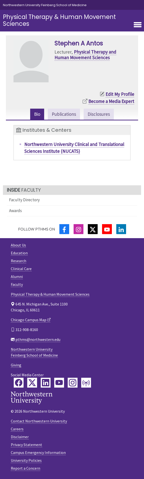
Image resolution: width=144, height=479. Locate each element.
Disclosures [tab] (99, 114)
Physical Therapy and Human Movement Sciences (85, 54)
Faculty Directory (24, 200)
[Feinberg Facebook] (19, 383)
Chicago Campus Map (28, 319)
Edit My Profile (119, 94)
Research (18, 260)
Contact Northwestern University (39, 421)
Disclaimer (20, 436)
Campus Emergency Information (38, 452)
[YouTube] (107, 229)
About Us (18, 245)
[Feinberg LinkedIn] (46, 383)
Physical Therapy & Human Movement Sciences (59, 20)
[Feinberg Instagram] (73, 383)
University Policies (26, 460)
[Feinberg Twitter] (32, 383)
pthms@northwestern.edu (37, 339)
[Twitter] (93, 229)
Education (19, 252)
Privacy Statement (26, 444)
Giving (16, 365)
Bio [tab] (37, 114)
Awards (15, 210)
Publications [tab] (64, 114)
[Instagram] (78, 229)
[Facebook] (64, 229)
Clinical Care (21, 268)
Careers (17, 428)
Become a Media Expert (111, 101)
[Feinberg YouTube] (59, 383)
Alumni (17, 276)
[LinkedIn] (121, 229)
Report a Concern (25, 468)
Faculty (17, 284)
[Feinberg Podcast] (86, 383)
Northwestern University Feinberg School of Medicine (45, 5)
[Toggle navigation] (138, 25)
